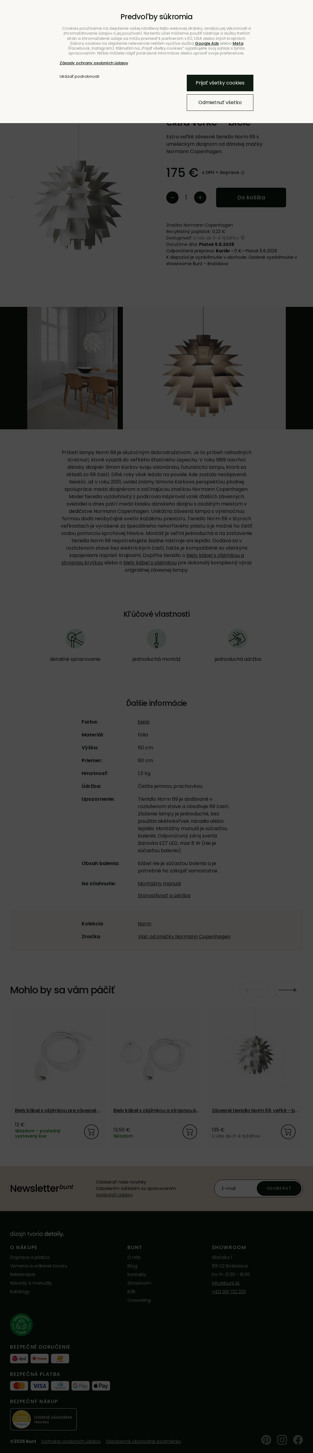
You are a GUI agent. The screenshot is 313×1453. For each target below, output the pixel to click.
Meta (238, 43)
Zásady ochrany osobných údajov (94, 63)
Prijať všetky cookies (220, 82)
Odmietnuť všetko (220, 102)
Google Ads (207, 43)
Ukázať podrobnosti (79, 76)
